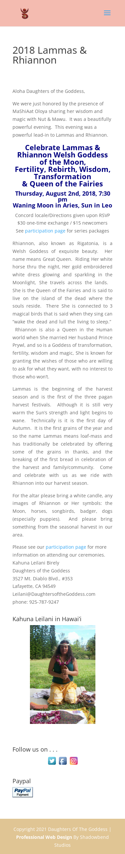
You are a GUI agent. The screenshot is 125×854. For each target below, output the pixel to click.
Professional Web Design (44, 837)
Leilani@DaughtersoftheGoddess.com (53, 594)
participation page (45, 231)
